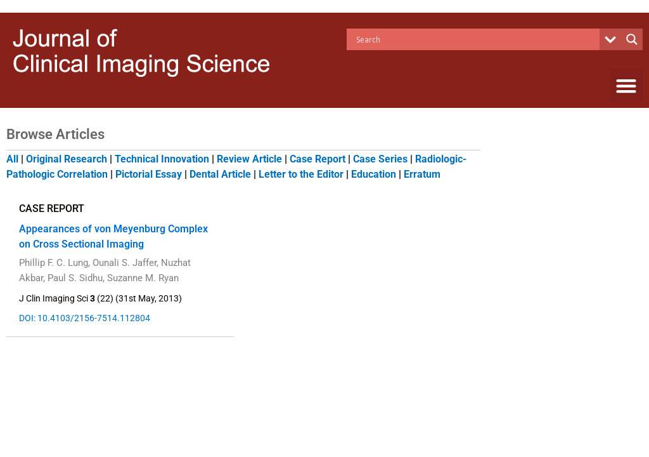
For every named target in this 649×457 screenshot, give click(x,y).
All (12, 159)
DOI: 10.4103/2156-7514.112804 (84, 318)
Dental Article (220, 174)
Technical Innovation (162, 159)
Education (373, 174)
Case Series (380, 159)
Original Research (66, 159)
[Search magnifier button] (632, 39)
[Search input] (476, 39)
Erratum (422, 174)
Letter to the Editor (301, 174)
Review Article (249, 159)
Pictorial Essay (148, 174)
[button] (626, 85)
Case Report (317, 159)
